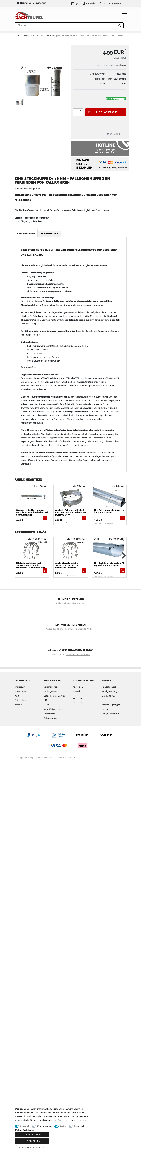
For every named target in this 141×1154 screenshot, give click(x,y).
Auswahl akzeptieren (31, 1148)
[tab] (26, 234)
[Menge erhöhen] (81, 110)
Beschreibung (26, 233)
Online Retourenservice (54, 696)
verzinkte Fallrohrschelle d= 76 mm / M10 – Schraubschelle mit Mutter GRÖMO (70, 512)
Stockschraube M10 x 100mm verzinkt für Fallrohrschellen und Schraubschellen (32, 512)
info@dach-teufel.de (111, 714)
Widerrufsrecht (21, 691)
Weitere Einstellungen (25, 1130)
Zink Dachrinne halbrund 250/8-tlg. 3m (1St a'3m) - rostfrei (109, 564)
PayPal (63, 1126)
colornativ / (72, 758)
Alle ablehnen (31, 1141)
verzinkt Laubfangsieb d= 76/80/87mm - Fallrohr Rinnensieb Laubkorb (67, 565)
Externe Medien (44, 1126)
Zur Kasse (77, 702)
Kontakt (18, 705)
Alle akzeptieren (31, 1135)
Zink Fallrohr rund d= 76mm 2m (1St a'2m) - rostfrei (109, 511)
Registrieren (78, 691)
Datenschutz (20, 700)
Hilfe (46, 700)
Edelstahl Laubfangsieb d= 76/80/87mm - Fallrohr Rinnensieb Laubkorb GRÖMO (30, 565)
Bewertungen (49, 233)
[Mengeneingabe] (76, 112)
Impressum (20, 687)
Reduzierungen (52, 36)
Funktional (79, 1126)
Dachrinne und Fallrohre (33, 36)
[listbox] (109, 549)
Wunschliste (116, 134)
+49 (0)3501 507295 (37, 3)
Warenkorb (78, 698)
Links (46, 705)
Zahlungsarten (50, 691)
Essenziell (24, 1126)
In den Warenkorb (102, 112)
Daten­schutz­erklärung (53, 1120)
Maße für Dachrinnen (53, 709)
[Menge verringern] (81, 114)
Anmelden (78, 687)
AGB (17, 696)
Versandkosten (120, 65)
